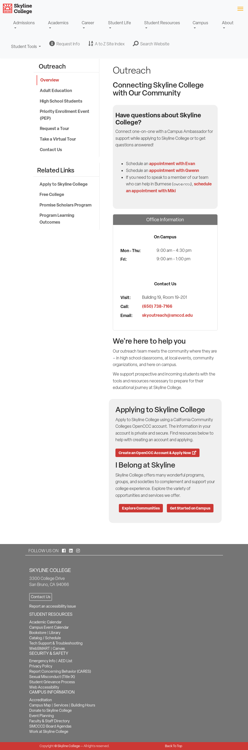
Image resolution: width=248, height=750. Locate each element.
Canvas (59, 648)
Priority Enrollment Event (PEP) (64, 114)
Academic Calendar (45, 622)
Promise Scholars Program (65, 205)
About (228, 23)
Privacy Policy (40, 666)
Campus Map (40, 705)
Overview (49, 80)
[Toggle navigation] (240, 8)
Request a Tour (54, 128)
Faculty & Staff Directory (49, 721)
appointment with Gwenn (174, 170)
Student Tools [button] (26, 49)
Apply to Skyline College (63, 184)
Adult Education (56, 90)
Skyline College (68, 746)
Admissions (24, 23)
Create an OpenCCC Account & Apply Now (157, 452)
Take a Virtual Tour (58, 139)
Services (61, 705)
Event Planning (41, 715)
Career (88, 23)
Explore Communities (141, 508)
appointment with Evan (172, 163)
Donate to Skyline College (50, 710)
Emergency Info (42, 660)
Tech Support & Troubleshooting (55, 643)
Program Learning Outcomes (57, 218)
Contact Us (51, 149)
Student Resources (162, 23)
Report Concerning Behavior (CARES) (60, 671)
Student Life (119, 23)
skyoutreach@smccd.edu (167, 315)
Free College (52, 194)
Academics (58, 23)
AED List (65, 660)
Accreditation (40, 700)
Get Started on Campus (190, 508)
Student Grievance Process (52, 682)
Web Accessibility (44, 687)
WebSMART (39, 648)
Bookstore (37, 632)
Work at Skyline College (48, 731)
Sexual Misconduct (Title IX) (52, 676)
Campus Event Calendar (49, 627)
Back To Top (173, 746)
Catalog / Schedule (45, 638)
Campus (200, 23)
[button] (151, 44)
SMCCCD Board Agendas (50, 726)
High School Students (61, 101)
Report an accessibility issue (52, 606)
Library (54, 632)
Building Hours (83, 705)
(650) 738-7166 (157, 306)
